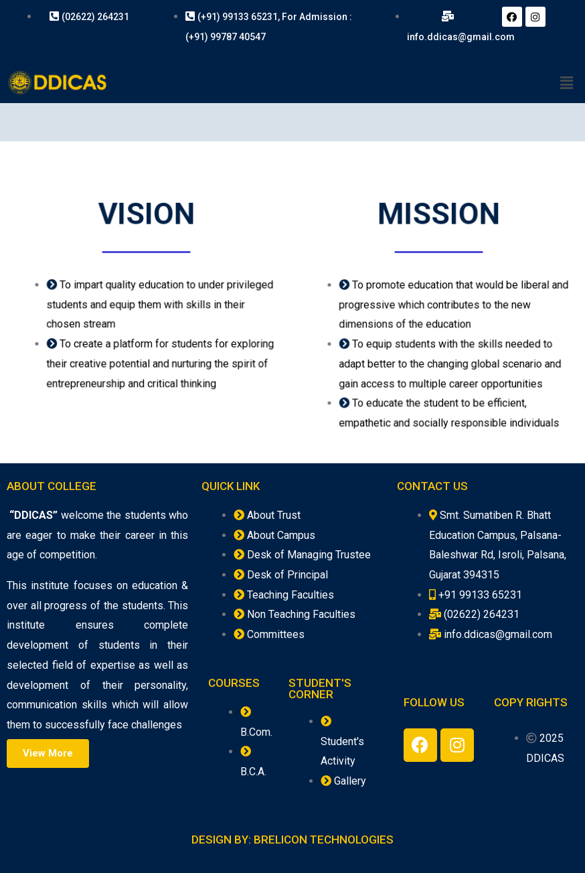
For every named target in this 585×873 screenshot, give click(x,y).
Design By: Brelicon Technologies (292, 839)
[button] (48, 753)
